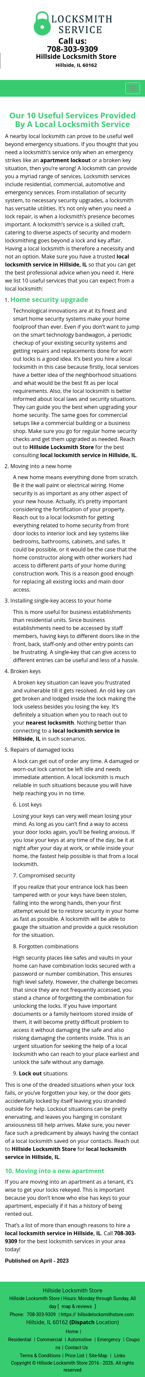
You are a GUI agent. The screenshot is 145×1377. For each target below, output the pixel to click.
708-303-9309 (72, 48)
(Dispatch (82, 1322)
